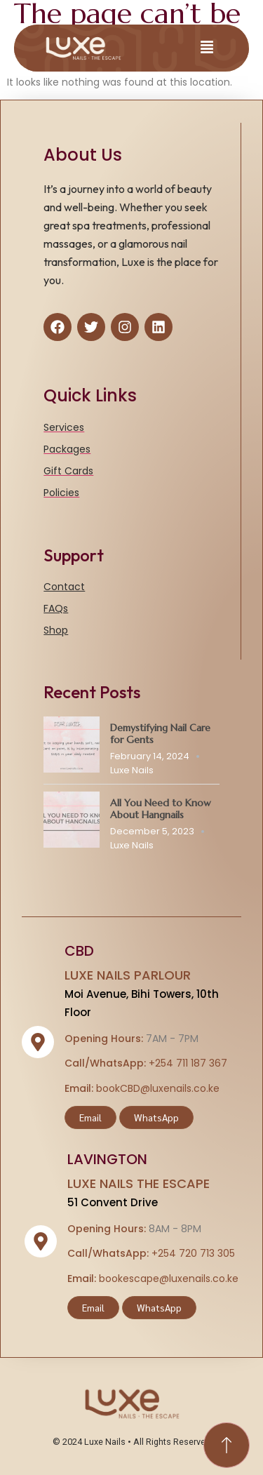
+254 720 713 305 (193, 1253)
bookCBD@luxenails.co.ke (158, 1088)
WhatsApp (156, 1117)
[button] (207, 48)
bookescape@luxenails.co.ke (168, 1279)
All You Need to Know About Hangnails (160, 808)
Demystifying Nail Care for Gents (160, 733)
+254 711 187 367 (188, 1063)
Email (90, 1117)
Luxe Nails (132, 770)
